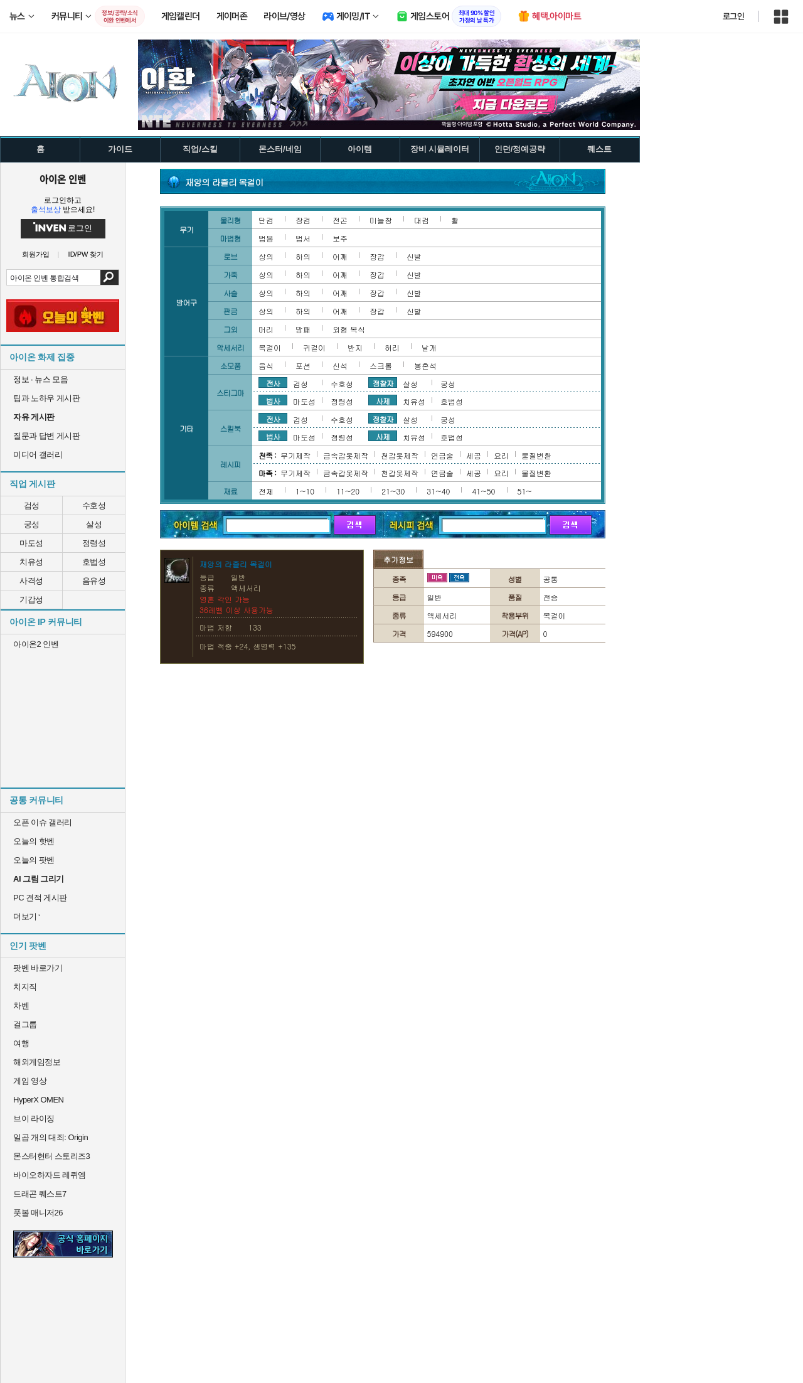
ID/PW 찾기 (86, 254)
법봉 (266, 238)
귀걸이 (314, 347)
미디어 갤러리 (37, 455)
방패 (303, 329)
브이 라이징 (34, 1118)
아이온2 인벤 (35, 644)
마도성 (31, 543)
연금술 (442, 455)
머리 (266, 329)
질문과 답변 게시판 (46, 436)
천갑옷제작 (399, 455)
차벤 (21, 1005)
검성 (32, 505)
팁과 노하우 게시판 (46, 398)
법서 (303, 238)
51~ (525, 491)
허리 (392, 347)
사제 (383, 400)
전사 (273, 383)
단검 (266, 220)
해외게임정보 (36, 1062)
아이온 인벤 (63, 179)
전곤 (340, 220)
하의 (303, 256)
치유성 (31, 562)
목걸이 (269, 347)
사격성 (31, 580)
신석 (340, 365)
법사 (273, 400)
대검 (421, 220)
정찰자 (383, 383)
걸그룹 (25, 1024)
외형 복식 (348, 329)
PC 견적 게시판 (40, 898)
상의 (266, 256)
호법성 (94, 562)
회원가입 (36, 254)
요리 (501, 455)
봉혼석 (425, 365)
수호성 (94, 505)
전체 (266, 491)
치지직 (25, 987)
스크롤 (381, 365)
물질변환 (536, 455)
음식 (266, 365)
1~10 (304, 491)
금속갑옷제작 (345, 455)
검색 (109, 277)
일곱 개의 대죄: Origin (50, 1137)
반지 (355, 347)
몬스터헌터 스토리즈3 (51, 1156)
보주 (340, 238)
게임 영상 (29, 1081)
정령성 (94, 543)
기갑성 (31, 599)
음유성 (94, 580)
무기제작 (295, 455)
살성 (94, 524)
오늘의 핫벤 (34, 841)
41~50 (483, 491)
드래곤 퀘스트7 (39, 1194)
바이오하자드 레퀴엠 (49, 1175)
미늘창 (381, 220)
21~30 (393, 491)
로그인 (733, 16)
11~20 (347, 491)
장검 (303, 220)
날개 (429, 347)
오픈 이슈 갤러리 (42, 822)
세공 (473, 455)
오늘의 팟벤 (34, 860)
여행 (21, 1043)
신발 (414, 256)
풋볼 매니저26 (38, 1213)
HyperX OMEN (38, 1100)
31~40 (438, 491)
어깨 (340, 256)
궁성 (32, 524)
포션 (303, 365)
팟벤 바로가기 (37, 968)
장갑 (377, 256)
